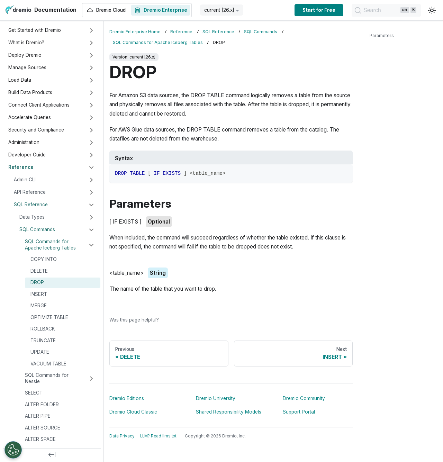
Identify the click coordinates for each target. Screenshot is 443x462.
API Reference (30, 192)
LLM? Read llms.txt (158, 436)
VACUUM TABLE (48, 363)
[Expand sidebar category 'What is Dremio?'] (91, 42)
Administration (23, 142)
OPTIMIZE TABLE (49, 317)
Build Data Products (30, 92)
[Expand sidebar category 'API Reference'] (91, 192)
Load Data (19, 80)
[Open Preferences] (13, 450)
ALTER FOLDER (42, 404)
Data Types (32, 217)
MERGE (38, 305)
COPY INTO (43, 259)
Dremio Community (304, 398)
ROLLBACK (42, 329)
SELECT (34, 393)
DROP (37, 282)
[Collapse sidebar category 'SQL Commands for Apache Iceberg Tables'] (91, 245)
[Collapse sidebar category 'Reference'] (91, 167)
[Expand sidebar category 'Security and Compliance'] (91, 130)
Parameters (382, 35)
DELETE (39, 271)
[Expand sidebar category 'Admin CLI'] (91, 179)
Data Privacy (122, 436)
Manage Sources (27, 67)
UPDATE (39, 352)
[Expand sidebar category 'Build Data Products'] (91, 92)
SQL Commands (37, 229)
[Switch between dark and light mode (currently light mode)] (431, 10)
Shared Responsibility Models (228, 412)
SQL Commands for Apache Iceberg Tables (50, 245)
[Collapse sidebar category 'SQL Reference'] (91, 204)
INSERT (38, 294)
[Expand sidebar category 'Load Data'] (91, 80)
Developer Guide (27, 154)
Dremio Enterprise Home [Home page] (135, 31)
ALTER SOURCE (42, 428)
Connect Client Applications (39, 105)
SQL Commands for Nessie (47, 378)
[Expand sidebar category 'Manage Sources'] (91, 67)
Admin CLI (25, 179)
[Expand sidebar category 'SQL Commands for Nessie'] (91, 378)
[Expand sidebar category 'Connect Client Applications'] (91, 105)
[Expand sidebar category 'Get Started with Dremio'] (91, 30)
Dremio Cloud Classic (133, 412)
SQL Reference (31, 204)
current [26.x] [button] (219, 10)
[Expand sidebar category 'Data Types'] (91, 217)
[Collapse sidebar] (52, 455)
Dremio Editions (126, 398)
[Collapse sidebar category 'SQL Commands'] (91, 229)
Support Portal (299, 412)
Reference (21, 167)
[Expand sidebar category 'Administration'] (91, 142)
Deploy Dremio (25, 55)
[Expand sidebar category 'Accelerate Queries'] (91, 117)
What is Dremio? (26, 42)
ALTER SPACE (40, 439)
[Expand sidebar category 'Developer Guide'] (91, 155)
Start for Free (318, 10)
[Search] (386, 10)
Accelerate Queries (29, 117)
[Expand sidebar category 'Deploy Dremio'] (91, 55)
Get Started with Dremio (34, 30)
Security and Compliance (36, 130)
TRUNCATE (43, 340)
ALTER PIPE (38, 416)
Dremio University (215, 398)
